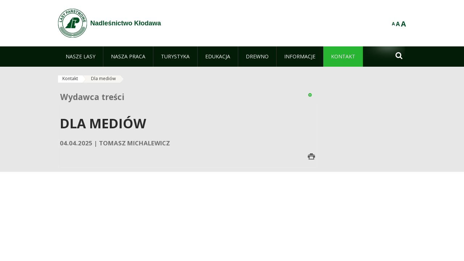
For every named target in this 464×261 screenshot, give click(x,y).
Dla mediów (103, 78)
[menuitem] (80, 56)
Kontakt (70, 78)
